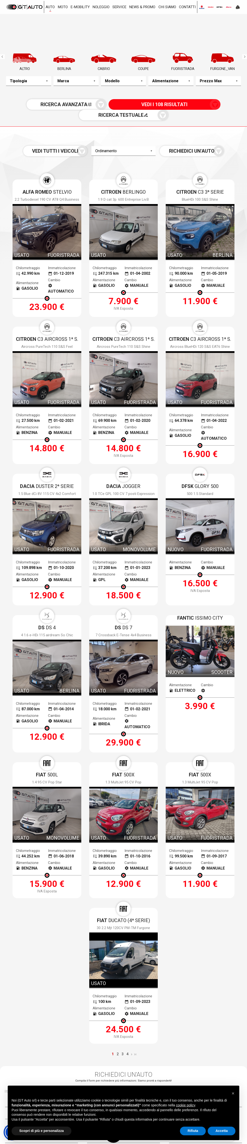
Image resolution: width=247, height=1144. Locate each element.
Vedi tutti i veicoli (76, 144)
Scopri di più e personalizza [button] (41, 1131)
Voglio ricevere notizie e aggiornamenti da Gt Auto (153, 943)
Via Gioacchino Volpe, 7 (38, 1064)
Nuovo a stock (55, 1032)
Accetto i (78, 943)
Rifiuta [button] (193, 1131)
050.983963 (25, 1072)
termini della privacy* (89, 943)
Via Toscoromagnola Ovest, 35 (201, 1068)
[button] (233, 1092)
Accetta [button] (221, 1131)
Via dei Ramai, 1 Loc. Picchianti (121, 1068)
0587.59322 (188, 1076)
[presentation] (123, 959)
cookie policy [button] (185, 1105)
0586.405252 (108, 1076)
